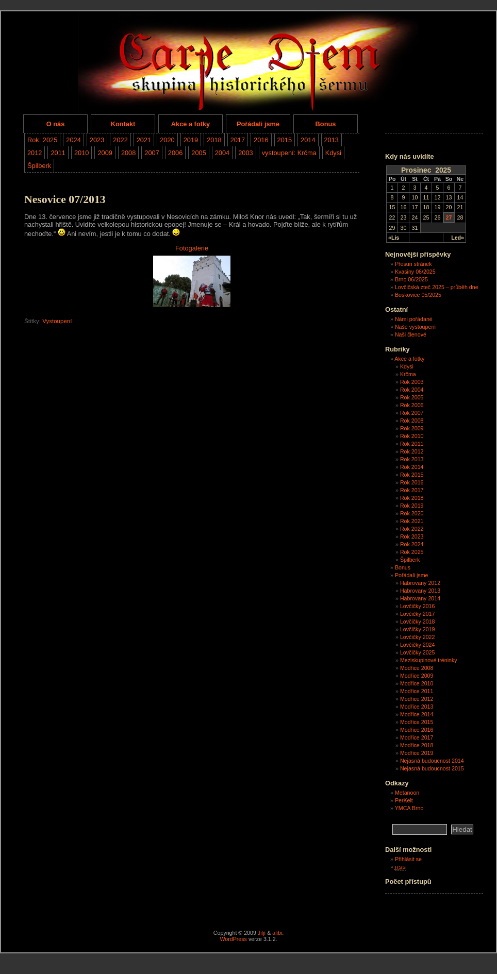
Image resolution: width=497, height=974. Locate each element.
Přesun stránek (413, 264)
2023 (97, 140)
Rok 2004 (412, 390)
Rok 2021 (412, 521)
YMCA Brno (409, 808)
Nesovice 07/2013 (65, 199)
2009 (104, 153)
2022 (120, 140)
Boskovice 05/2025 (418, 295)
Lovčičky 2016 (417, 606)
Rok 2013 (412, 459)
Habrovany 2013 (420, 590)
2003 (245, 153)
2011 (58, 153)
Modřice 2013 (417, 706)
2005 (198, 153)
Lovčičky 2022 (417, 637)
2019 (191, 140)
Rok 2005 (412, 397)
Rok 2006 (412, 405)
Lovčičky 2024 (417, 645)
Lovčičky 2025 (417, 652)
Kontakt (123, 124)
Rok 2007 (412, 413)
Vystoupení (57, 321)
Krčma (408, 374)
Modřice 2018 (417, 745)
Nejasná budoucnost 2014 (432, 761)
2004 (222, 153)
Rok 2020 (412, 513)
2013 (331, 140)
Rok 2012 (412, 451)
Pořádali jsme (258, 124)
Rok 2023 (412, 536)
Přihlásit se (408, 859)
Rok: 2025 (42, 140)
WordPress (233, 939)
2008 (128, 153)
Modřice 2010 (417, 683)
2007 (151, 153)
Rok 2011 (412, 444)
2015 (284, 140)
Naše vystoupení (415, 327)
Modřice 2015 (417, 722)
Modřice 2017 (417, 737)
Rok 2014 (412, 467)
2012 (34, 153)
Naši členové (410, 334)
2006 (175, 153)
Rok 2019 (412, 505)
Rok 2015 (412, 475)
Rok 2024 (412, 544)
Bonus (326, 124)
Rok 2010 (412, 436)
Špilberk (39, 166)
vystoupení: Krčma (289, 153)
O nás (55, 124)
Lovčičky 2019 (417, 629)
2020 (167, 140)
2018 (214, 140)
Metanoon (407, 793)
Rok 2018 (412, 498)
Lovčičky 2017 (417, 614)
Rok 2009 (412, 428)
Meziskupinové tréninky (428, 660)
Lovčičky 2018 (417, 621)
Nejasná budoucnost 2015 (432, 768)
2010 (81, 153)
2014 (308, 140)
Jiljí (262, 933)
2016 (261, 140)
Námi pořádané (414, 319)
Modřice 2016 (417, 730)
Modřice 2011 (417, 691)
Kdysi (333, 153)
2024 (73, 140)
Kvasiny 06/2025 (415, 271)
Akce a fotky (190, 124)
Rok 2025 (412, 552)
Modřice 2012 (417, 699)
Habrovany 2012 (420, 583)
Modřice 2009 (417, 676)
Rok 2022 (412, 529)
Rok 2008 (412, 420)
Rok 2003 (412, 382)
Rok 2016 (412, 482)
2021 (144, 140)
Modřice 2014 (417, 714)
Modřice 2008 (417, 668)
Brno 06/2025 (411, 279)
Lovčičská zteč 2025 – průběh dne (436, 287)
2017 (237, 140)
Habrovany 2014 (420, 598)
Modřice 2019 (417, 753)
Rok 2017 (412, 490)
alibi (277, 933)
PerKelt (404, 800)
